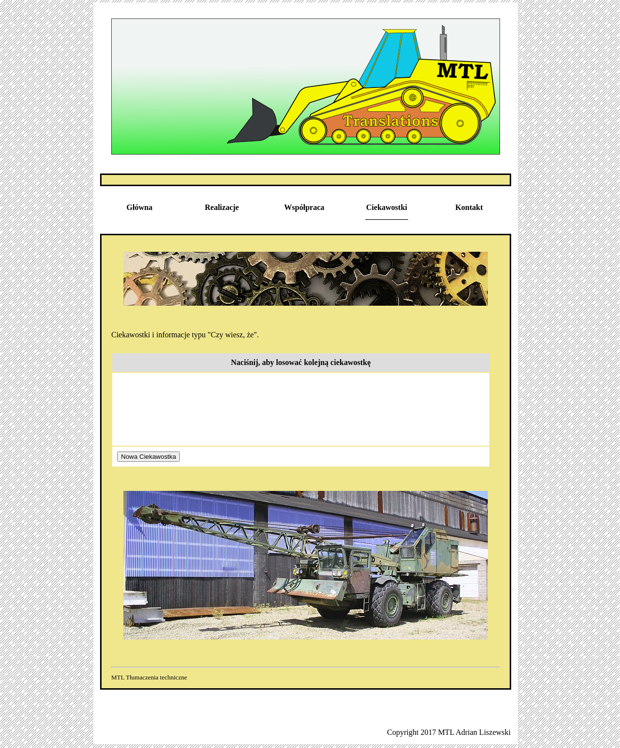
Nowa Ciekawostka (148, 456)
